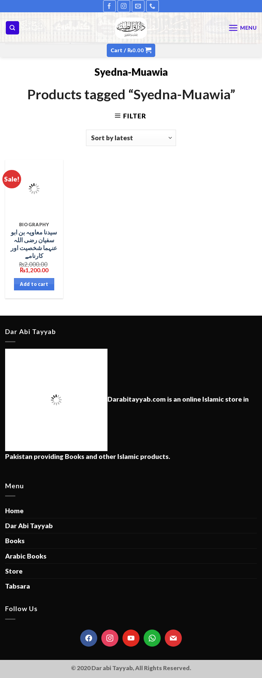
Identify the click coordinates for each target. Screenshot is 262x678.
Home (14, 511)
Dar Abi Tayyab (29, 526)
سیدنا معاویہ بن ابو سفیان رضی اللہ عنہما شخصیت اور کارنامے (34, 244)
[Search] (12, 27)
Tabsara (17, 586)
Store (14, 571)
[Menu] (242, 28)
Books (15, 541)
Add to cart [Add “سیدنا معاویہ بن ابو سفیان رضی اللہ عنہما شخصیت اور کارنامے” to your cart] (34, 284)
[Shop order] (131, 138)
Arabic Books (25, 556)
